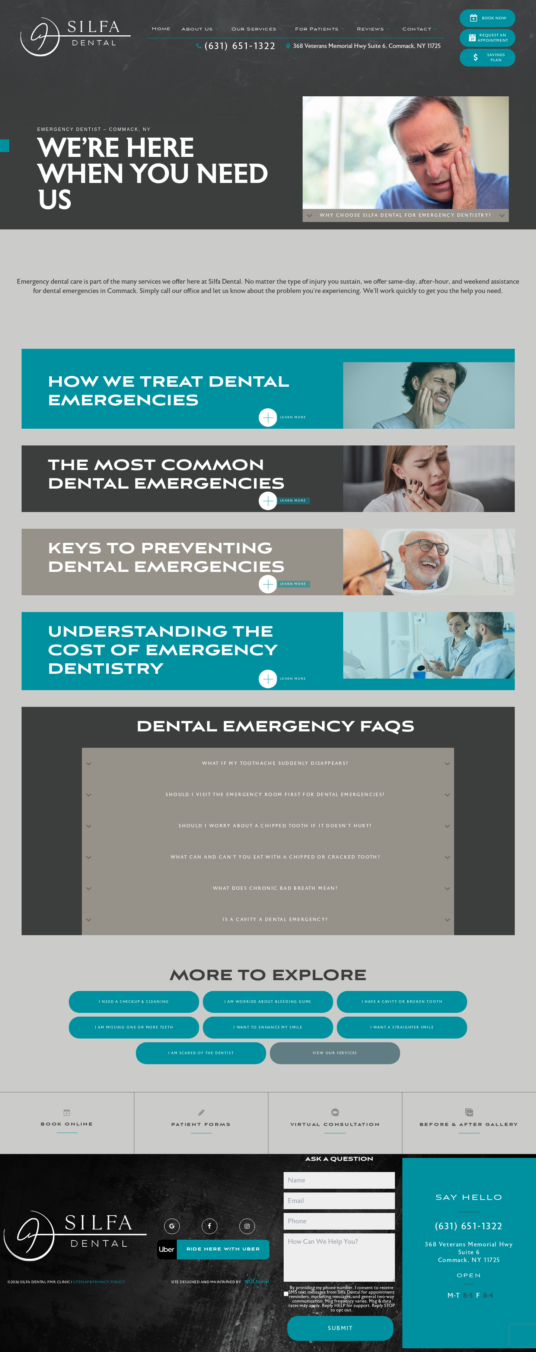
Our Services (258, 29)
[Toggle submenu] (217, 29)
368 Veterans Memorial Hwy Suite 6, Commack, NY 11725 (362, 46)
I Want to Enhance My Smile (268, 1027)
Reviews (374, 29)
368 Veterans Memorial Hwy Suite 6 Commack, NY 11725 (469, 1252)
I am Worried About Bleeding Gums (268, 1002)
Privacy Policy (108, 1282)
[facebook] (209, 1226)
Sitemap (81, 1282)
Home (161, 29)
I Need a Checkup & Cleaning (134, 1002)
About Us (201, 29)
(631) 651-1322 (236, 46)
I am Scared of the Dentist (201, 1053)
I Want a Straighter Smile (402, 1027)
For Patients (320, 29)
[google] (172, 1226)
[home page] (75, 37)
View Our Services (335, 1053)
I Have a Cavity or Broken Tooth (402, 1002)
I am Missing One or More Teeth (134, 1027)
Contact (420, 29)
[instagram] (247, 1226)
